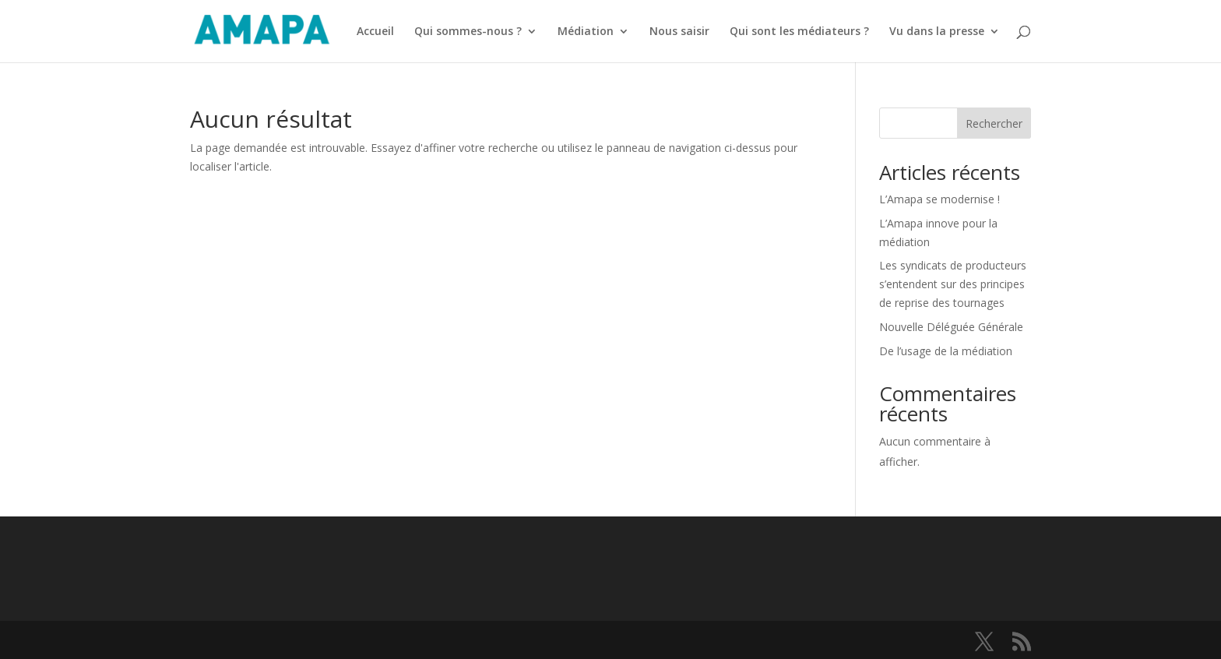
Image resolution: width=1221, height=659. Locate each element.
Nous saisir (679, 32)
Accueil (375, 32)
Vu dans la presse (936, 32)
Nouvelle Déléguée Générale (951, 326)
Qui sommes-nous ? (468, 32)
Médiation (586, 32)
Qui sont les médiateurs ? (799, 32)
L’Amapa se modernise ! (941, 199)
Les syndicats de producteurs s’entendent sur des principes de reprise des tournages (952, 284)
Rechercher (994, 123)
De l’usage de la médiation (945, 351)
